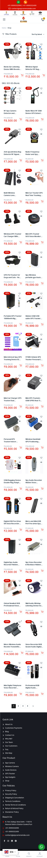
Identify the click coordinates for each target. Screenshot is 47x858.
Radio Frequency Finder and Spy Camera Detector (32, 154)
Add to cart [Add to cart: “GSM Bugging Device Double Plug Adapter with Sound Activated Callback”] (20, 489)
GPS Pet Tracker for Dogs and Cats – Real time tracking (12, 277)
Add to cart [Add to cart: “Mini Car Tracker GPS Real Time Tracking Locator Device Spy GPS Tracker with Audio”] (42, 201)
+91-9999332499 (29, 5)
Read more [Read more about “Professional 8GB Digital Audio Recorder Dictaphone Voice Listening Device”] (42, 694)
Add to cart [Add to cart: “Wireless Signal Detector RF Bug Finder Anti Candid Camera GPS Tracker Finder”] (43, 75)
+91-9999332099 (14, 5)
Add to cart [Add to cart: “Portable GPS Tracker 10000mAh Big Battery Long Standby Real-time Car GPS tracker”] (20, 324)
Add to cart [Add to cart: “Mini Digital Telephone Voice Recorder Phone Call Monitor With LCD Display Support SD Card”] (20, 694)
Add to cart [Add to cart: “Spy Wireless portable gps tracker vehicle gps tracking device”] (42, 283)
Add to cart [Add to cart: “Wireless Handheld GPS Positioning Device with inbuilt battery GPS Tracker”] (42, 448)
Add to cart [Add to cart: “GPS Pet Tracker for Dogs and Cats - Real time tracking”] (20, 283)
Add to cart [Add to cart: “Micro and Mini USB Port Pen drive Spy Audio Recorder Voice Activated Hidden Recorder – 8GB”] (42, 530)
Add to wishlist (20, 45)
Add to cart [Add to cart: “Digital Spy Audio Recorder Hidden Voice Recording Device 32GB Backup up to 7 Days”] (20, 571)
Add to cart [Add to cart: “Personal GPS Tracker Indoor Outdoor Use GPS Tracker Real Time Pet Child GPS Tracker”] (20, 448)
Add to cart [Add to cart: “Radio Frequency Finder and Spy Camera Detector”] (42, 160)
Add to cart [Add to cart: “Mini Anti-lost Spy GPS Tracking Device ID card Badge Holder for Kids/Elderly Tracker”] (20, 365)
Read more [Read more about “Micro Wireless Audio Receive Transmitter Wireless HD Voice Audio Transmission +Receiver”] (22, 653)
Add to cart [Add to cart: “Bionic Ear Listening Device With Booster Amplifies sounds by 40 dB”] (22, 75)
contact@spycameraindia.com (23, 9)
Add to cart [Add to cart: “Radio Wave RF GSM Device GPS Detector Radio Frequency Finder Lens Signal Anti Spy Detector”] (42, 119)
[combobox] (38, 34)
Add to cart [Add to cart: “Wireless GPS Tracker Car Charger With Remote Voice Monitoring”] (20, 242)
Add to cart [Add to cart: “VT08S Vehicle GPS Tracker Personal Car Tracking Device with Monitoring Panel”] (42, 365)
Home (4, 28)
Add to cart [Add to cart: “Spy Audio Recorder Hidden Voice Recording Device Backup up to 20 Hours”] (42, 489)
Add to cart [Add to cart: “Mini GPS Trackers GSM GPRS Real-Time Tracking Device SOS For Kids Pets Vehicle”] (42, 406)
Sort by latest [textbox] (37, 34)
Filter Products (9, 34)
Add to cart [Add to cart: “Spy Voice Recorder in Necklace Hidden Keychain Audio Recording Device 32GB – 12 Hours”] (42, 571)
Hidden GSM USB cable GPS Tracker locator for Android (33, 318)
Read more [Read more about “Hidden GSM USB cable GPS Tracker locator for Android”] (42, 324)
